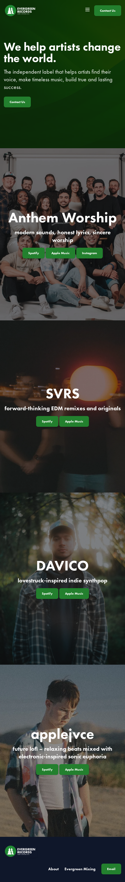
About (53, 868)
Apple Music (60, 253)
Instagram (89, 253)
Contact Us (107, 10)
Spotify (33, 253)
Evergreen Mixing (80, 868)
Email (111, 869)
